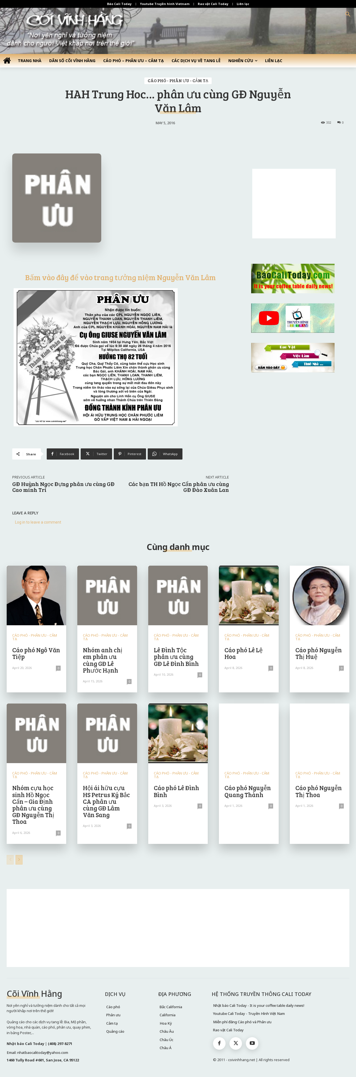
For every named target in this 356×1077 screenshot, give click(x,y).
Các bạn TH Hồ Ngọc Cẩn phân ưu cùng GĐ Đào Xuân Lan (178, 487)
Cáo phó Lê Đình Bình (176, 790)
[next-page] (19, 859)
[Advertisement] (294, 203)
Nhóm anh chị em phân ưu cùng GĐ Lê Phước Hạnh (102, 660)
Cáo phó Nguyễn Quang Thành (247, 790)
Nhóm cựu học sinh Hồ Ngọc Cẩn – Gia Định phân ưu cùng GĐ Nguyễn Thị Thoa (33, 804)
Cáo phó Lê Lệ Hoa (243, 653)
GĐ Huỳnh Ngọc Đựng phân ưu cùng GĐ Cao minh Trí (63, 487)
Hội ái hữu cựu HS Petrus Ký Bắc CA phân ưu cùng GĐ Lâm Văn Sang (106, 801)
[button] (348, 14)
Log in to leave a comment (38, 522)
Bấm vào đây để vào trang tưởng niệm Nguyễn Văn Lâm (120, 277)
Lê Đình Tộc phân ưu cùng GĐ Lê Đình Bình (176, 656)
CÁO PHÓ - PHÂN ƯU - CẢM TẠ (178, 80)
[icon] (7, 60)
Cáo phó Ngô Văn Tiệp (36, 653)
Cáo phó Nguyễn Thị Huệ (318, 653)
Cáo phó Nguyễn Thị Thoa (318, 790)
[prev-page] (10, 859)
